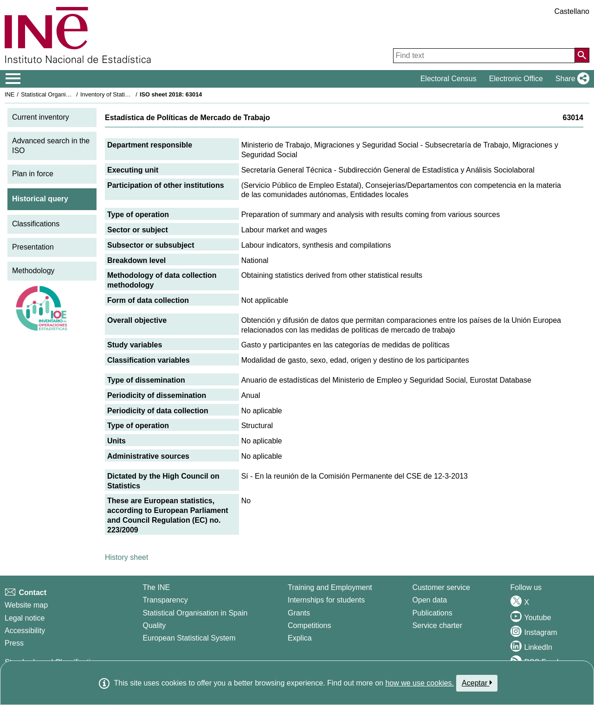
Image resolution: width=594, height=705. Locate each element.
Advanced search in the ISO (51, 145)
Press (14, 643)
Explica (300, 638)
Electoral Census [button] (448, 79)
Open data (429, 600)
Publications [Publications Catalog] (432, 613)
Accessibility (25, 630)
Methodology (33, 271)
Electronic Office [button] (516, 79)
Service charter (437, 625)
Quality (154, 625)
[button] (570, 78)
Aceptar (477, 683)
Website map (26, 605)
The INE (156, 587)
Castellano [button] (571, 11)
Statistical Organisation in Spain (63, 94)
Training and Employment (330, 587)
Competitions (309, 625)
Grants (299, 613)
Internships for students (326, 600)
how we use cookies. (419, 683)
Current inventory (40, 117)
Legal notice (25, 618)
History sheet (126, 557)
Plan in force (32, 174)
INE (9, 94)
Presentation (33, 247)
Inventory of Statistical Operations (124, 94)
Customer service (441, 587)
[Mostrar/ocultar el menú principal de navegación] (13, 78)
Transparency (164, 600)
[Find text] (484, 55)
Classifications (35, 224)
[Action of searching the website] (582, 55)
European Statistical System (188, 638)
